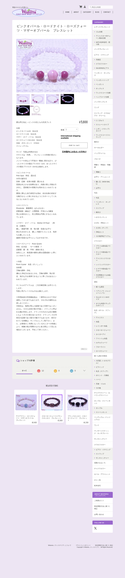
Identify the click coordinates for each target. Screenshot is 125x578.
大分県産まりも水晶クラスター (104, 286)
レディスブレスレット (103, 27)
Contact (107, 11)
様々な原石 (102, 297)
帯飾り (100, 176)
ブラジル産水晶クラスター (104, 255)
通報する (83, 348)
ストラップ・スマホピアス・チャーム (103, 118)
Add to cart (73, 145)
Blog (97, 11)
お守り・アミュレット (103, 182)
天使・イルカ (102, 396)
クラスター (100, 249)
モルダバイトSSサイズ (103, 308)
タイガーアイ (102, 346)
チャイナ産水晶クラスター (104, 261)
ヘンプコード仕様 (104, 101)
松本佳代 (99, 504)
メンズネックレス (102, 105)
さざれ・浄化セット (103, 229)
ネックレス (102, 90)
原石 (97, 292)
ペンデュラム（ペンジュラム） (103, 433)
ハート (100, 392)
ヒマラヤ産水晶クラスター (104, 280)
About (76, 11)
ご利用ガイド (100, 519)
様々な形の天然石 (102, 368)
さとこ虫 (99, 499)
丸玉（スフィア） (104, 383)
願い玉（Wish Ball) (104, 189)
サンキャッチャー (102, 453)
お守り (100, 194)
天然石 (100, 61)
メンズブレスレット (103, 51)
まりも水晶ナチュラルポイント (104, 314)
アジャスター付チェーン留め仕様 (104, 39)
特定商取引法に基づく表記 (103, 526)
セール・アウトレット (103, 492)
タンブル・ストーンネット (103, 417)
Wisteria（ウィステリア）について (59, 564)
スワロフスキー (103, 66)
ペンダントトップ (104, 82)
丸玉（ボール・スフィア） (103, 322)
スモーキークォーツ (104, 341)
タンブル (101, 423)
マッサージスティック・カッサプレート (103, 447)
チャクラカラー (101, 485)
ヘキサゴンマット (102, 223)
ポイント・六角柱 (104, 388)
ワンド (98, 440)
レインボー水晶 (103, 336)
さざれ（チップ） (104, 234)
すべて (24, 370)
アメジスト (102, 328)
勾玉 (97, 199)
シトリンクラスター (104, 274)
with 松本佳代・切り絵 (104, 45)
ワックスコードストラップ (104, 140)
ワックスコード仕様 (104, 95)
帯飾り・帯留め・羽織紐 (103, 170)
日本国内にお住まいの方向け (74, 151)
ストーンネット (103, 427)
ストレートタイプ (104, 128)
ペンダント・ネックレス (103, 76)
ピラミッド (102, 379)
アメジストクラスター (104, 267)
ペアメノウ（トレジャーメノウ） (104, 302)
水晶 (99, 332)
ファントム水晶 (103, 351)
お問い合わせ (100, 533)
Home (67, 11)
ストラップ (102, 214)
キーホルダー (100, 151)
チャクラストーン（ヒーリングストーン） (103, 407)
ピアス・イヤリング (103, 56)
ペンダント (102, 86)
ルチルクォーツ (103, 355)
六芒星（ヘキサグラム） (104, 374)
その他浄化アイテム (104, 243)
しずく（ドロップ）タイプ (103, 133)
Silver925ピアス (104, 70)
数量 (62, 129)
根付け (98, 146)
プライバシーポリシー (83, 564)
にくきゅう (102, 124)
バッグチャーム (101, 157)
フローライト (102, 359)
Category (87, 11)
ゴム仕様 (101, 33)
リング (98, 111)
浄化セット (102, 238)
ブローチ (99, 163)
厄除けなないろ (101, 479)
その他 (100, 400)
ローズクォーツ (103, 363)
